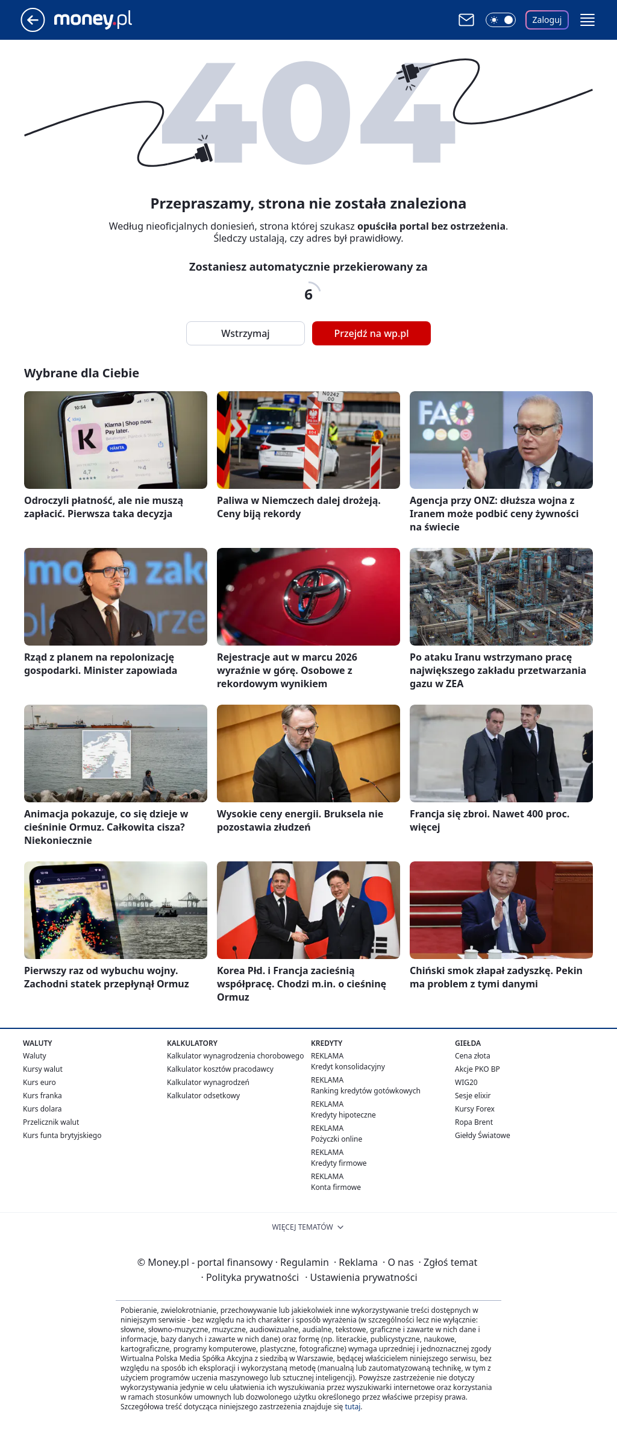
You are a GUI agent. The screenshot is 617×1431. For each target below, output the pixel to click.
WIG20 (466, 1082)
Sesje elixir (472, 1095)
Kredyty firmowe (339, 1163)
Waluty (34, 1056)
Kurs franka (42, 1095)
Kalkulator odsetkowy (203, 1095)
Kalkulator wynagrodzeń (208, 1082)
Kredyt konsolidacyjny (348, 1066)
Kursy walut (43, 1069)
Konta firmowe (336, 1187)
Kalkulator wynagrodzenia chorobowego (235, 1056)
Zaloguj (547, 19)
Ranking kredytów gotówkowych (366, 1091)
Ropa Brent (474, 1122)
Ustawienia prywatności (361, 1277)
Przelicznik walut (51, 1122)
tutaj (352, 1406)
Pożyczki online (336, 1139)
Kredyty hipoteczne (343, 1115)
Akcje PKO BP (477, 1069)
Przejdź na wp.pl (371, 333)
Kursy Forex (475, 1109)
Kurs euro (39, 1082)
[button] (587, 20)
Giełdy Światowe (482, 1135)
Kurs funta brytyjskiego (62, 1135)
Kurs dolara (42, 1109)
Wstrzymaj (245, 333)
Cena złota (472, 1056)
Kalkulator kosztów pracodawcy (220, 1069)
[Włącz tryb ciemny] (501, 20)
